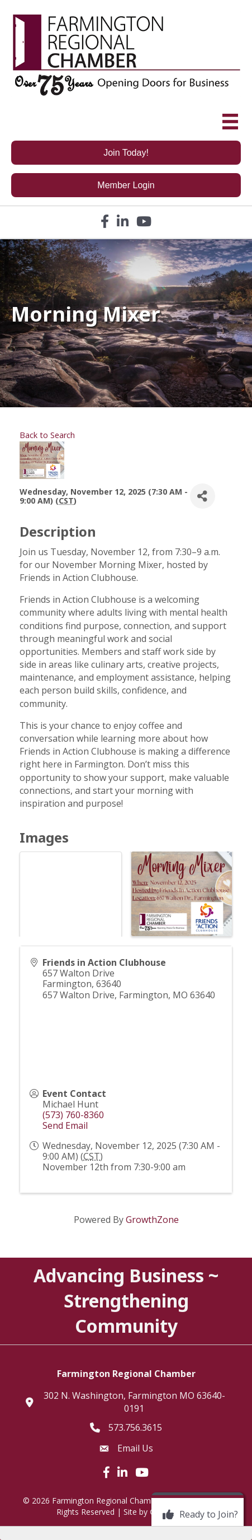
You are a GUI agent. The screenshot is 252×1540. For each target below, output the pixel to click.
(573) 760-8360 (73, 1115)
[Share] (202, 496)
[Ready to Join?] (197, 1515)
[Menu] (230, 121)
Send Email (65, 1125)
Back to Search (47, 435)
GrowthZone (152, 1219)
